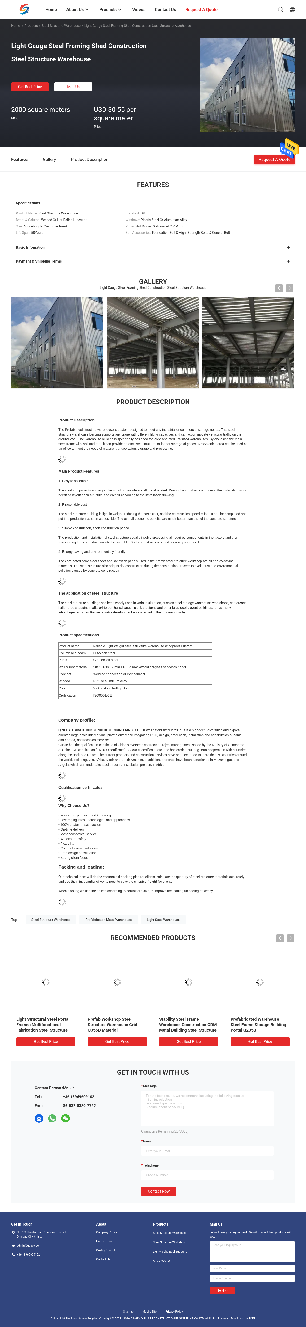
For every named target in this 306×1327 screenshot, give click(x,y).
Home (15, 26)
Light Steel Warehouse (163, 920)
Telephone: (151, 1165)
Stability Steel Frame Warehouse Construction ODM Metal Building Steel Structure (188, 1025)
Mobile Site (149, 1311)
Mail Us (73, 86)
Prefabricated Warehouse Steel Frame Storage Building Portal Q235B (258, 1025)
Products (31, 26)
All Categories (161, 1260)
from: (147, 1141)
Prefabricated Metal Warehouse (108, 920)
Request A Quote (274, 159)
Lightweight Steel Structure (170, 1251)
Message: (150, 1086)
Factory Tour (104, 1241)
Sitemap (128, 1311)
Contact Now (159, 1191)
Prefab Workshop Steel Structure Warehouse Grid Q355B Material (112, 1025)
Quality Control (105, 1250)
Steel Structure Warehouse (61, 26)
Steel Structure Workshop (169, 1242)
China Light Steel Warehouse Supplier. (75, 1318)
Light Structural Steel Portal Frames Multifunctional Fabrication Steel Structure (43, 1025)
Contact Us (103, 1259)
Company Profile (106, 1232)
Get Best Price (30, 86)
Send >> (222, 1290)
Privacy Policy (174, 1311)
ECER (252, 1318)
